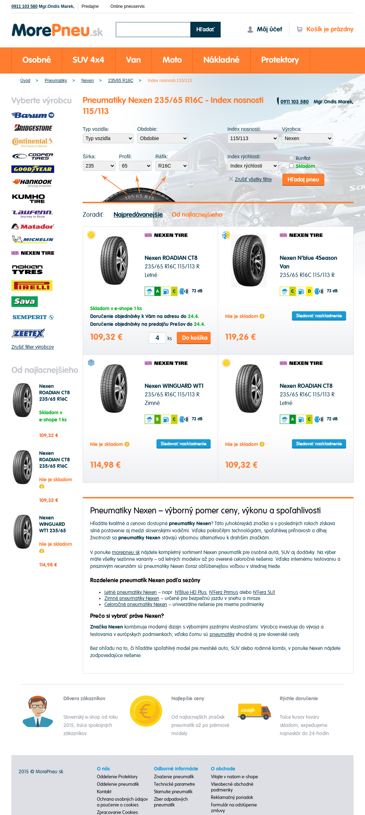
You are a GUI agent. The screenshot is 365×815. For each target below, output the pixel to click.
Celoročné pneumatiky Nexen (135, 604)
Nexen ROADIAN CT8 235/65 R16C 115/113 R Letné (55, 396)
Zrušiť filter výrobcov (32, 347)
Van (133, 60)
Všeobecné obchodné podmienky (232, 787)
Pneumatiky (56, 80)
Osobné (36, 60)
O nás (103, 768)
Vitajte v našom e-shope (234, 776)
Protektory (280, 60)
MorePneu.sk (49, 771)
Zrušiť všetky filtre (250, 179)
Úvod (25, 80)
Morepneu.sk (57, 25)
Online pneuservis (127, 6)
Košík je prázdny (325, 29)
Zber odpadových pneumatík (171, 802)
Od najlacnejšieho (197, 214)
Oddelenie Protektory (117, 776)
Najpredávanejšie (138, 214)
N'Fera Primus (223, 592)
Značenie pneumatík (174, 776)
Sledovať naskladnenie (319, 315)
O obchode (223, 768)
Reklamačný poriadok (232, 797)
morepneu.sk (126, 552)
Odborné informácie (176, 768)
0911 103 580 (24, 6)
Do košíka (194, 337)
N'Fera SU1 (264, 592)
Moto (172, 60)
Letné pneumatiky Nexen (130, 592)
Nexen (87, 80)
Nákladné (222, 60)
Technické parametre (174, 784)
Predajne (90, 6)
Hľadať (205, 29)
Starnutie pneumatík (173, 791)
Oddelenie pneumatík (118, 784)
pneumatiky (222, 634)
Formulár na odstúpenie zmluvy (234, 807)
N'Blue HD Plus (190, 592)
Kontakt (104, 791)
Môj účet (264, 29)
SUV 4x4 (88, 60)
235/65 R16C (120, 80)
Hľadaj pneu (303, 179)
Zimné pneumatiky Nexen (131, 598)
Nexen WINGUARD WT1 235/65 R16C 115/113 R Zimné (55, 531)
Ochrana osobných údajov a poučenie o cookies (122, 802)
